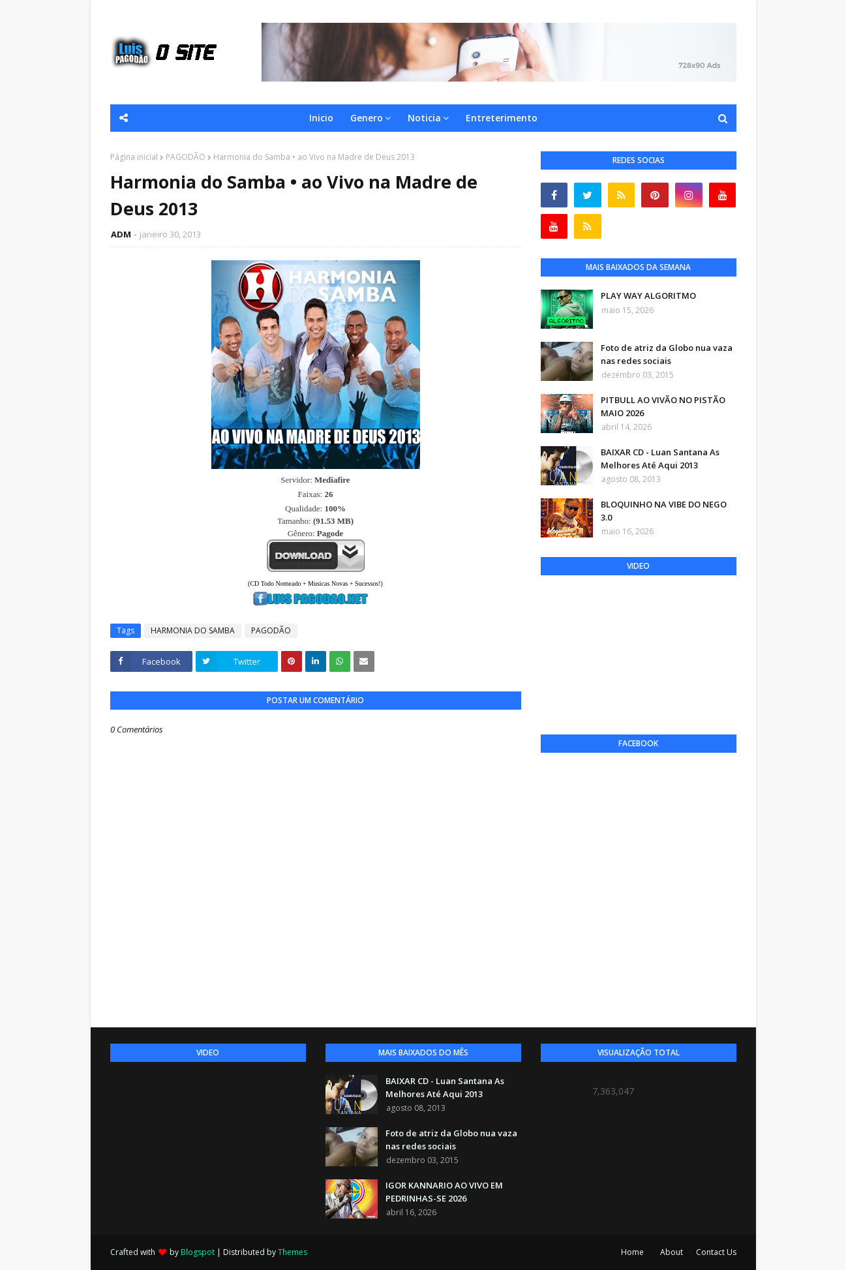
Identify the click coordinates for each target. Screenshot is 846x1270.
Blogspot (198, 1252)
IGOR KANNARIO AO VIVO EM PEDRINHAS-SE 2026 (444, 1191)
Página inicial (134, 156)
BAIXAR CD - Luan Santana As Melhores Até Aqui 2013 (660, 458)
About (671, 1252)
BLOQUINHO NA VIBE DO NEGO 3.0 (664, 510)
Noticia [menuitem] (424, 118)
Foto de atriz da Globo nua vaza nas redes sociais (667, 354)
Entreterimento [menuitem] (501, 118)
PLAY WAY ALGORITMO (648, 295)
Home (632, 1252)
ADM (121, 234)
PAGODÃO (185, 156)
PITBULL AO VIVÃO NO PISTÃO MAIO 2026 (663, 406)
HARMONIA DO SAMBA (193, 630)
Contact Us (716, 1252)
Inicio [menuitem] (321, 118)
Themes (292, 1252)
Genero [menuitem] (366, 118)
